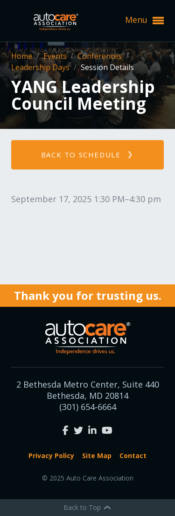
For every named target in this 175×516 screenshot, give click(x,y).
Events (56, 56)
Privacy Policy (51, 455)
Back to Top (87, 507)
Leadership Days (41, 67)
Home (22, 56)
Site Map (97, 455)
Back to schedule (81, 154)
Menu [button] (144, 20)
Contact (133, 455)
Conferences (100, 56)
